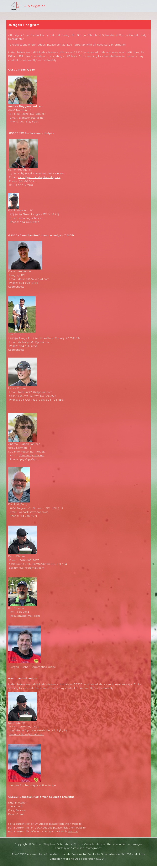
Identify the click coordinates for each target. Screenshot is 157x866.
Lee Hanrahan (76, 44)
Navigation (35, 6)
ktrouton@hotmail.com (25, 615)
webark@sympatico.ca (34, 512)
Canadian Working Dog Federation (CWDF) (78, 858)
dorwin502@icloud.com (34, 279)
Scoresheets (16, 286)
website (77, 823)
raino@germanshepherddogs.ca (39, 177)
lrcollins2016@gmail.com (35, 392)
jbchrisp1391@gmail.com (34, 342)
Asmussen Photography (86, 848)
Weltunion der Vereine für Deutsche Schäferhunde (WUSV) (92, 854)
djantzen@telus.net (31, 117)
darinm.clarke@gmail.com (26, 567)
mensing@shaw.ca (31, 218)
